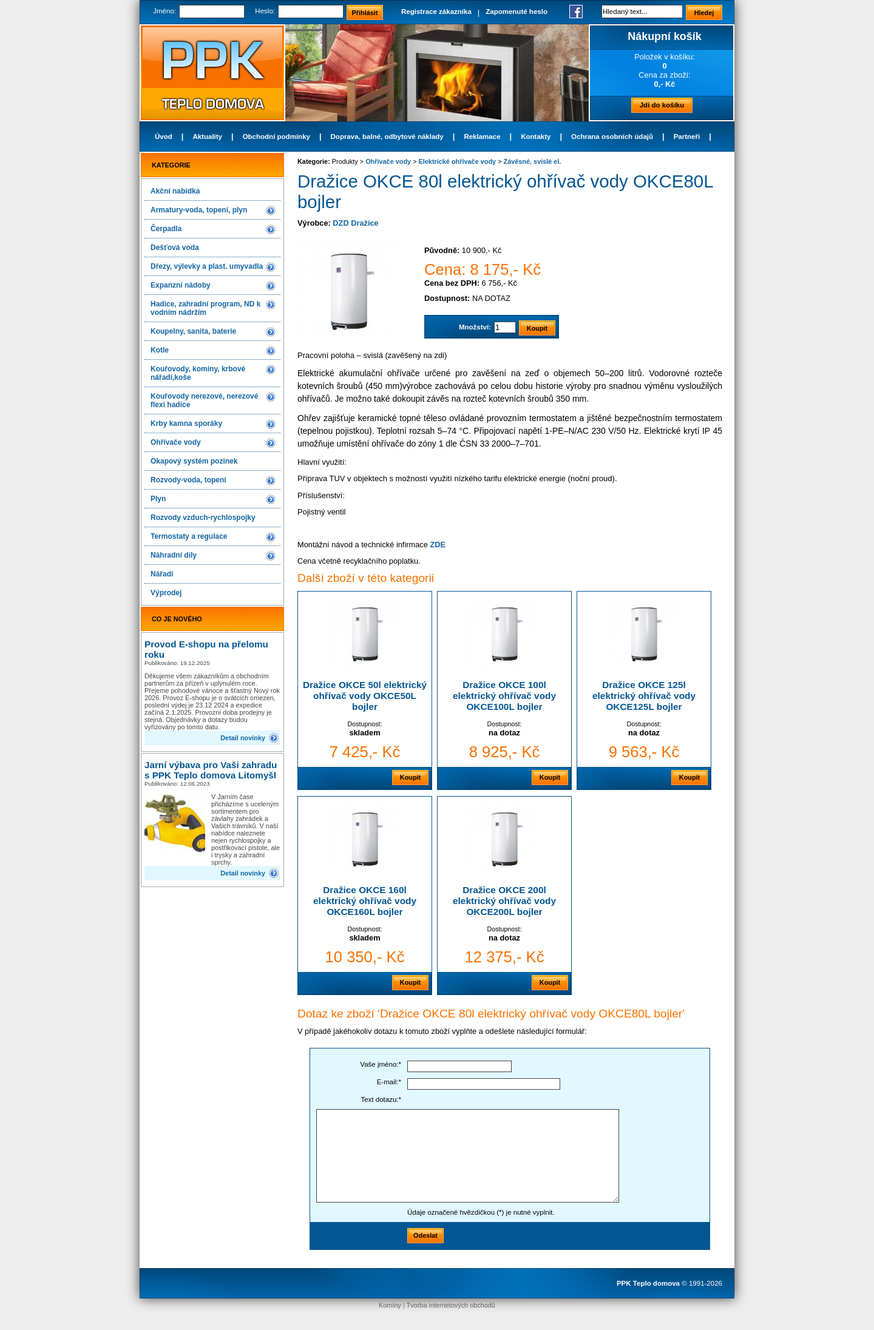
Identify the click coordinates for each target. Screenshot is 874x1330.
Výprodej (166, 593)
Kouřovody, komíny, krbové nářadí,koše (198, 373)
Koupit (410, 777)
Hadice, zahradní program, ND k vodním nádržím (205, 308)
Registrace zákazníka (436, 11)
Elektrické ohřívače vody (457, 161)
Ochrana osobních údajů (612, 136)
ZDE (437, 544)
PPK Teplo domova (648, 1283)
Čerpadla (166, 228)
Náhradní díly (174, 555)
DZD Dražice (355, 223)
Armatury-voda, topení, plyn (199, 210)
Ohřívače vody (176, 442)
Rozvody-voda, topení (188, 480)
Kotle (160, 350)
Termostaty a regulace (189, 536)
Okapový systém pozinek (194, 461)
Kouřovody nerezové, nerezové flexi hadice (204, 400)
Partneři (687, 136)
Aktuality (207, 136)
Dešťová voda (175, 247)
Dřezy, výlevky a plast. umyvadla (207, 266)
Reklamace (482, 136)
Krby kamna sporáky (186, 423)
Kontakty (535, 136)
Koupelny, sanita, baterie (193, 331)
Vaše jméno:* (380, 1064)
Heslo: (265, 11)
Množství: (475, 327)
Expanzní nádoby (181, 285)
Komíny (390, 1305)
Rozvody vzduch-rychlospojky (203, 517)
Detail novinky (242, 737)
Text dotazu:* (381, 1099)
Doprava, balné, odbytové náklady (387, 136)
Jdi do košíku (662, 105)
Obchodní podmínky (276, 136)
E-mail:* (389, 1081)
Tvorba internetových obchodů (451, 1305)
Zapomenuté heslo (516, 11)
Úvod (163, 136)
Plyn (158, 499)
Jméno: (164, 11)
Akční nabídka (175, 191)
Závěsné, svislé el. (532, 161)
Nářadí (162, 574)
